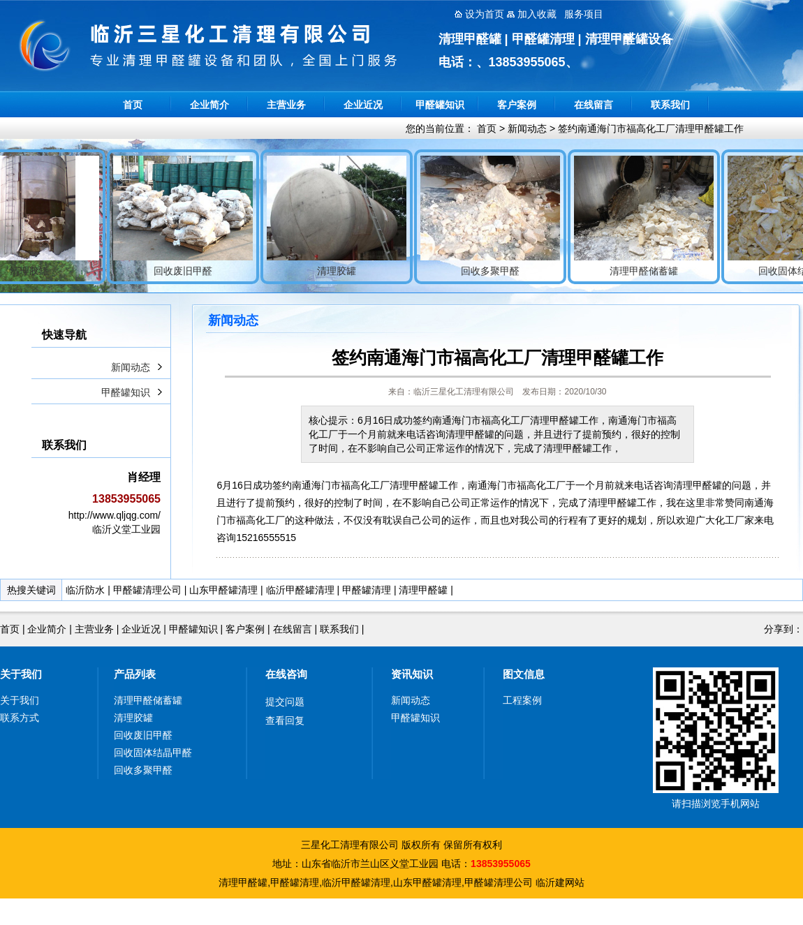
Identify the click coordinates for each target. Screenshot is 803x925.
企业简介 (209, 104)
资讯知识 (412, 674)
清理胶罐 (133, 717)
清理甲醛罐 (423, 589)
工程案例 (522, 700)
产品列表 (135, 674)
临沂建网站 (560, 882)
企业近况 (363, 104)
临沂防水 (85, 589)
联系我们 (670, 104)
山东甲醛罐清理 (223, 589)
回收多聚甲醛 (143, 770)
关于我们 (21, 674)
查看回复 (284, 720)
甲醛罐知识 (439, 104)
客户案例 (516, 104)
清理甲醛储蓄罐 (148, 700)
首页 (132, 104)
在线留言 (593, 104)
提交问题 (284, 701)
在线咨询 (286, 674)
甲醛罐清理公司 (147, 589)
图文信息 (524, 674)
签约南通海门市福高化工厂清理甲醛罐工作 (651, 128)
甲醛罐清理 (366, 589)
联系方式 (19, 717)
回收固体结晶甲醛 (153, 752)
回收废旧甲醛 (143, 735)
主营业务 (286, 104)
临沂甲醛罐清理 (300, 589)
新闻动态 (527, 128)
